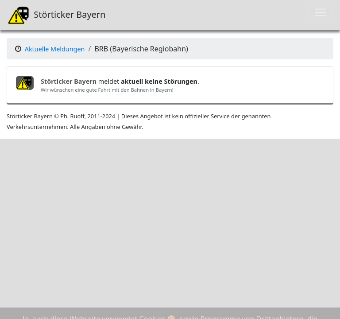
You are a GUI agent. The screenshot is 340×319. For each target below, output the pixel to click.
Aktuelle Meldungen (55, 49)
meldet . (120, 81)
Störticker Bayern (56, 15)
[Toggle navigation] (320, 12)
